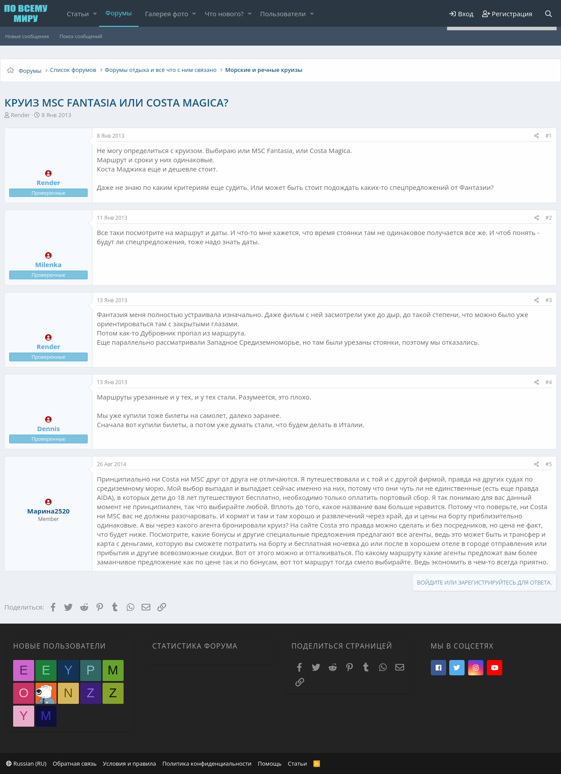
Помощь (269, 763)
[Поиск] (548, 14)
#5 (548, 464)
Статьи (78, 13)
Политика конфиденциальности (206, 763)
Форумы (119, 12)
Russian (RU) (26, 763)
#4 (548, 382)
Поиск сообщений (81, 36)
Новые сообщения (27, 36)
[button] (95, 14)
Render (20, 115)
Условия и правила (129, 763)
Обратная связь (74, 763)
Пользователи (283, 13)
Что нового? (224, 13)
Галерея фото (166, 13)
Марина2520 (48, 510)
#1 (548, 135)
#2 (548, 217)
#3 (548, 300)
